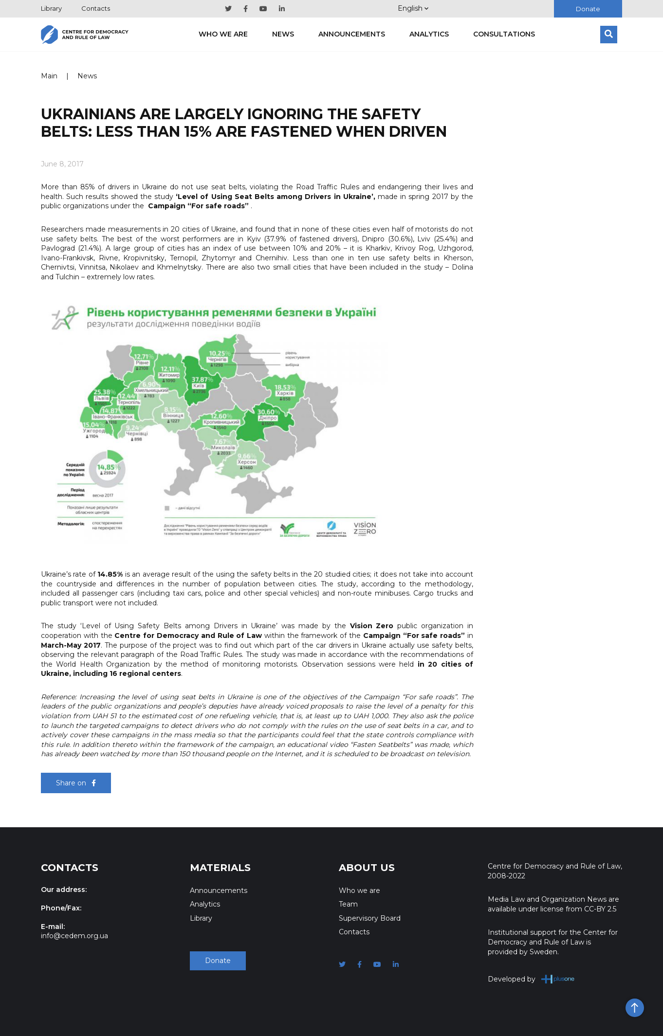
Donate (588, 9)
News (283, 34)
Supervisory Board (370, 918)
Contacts (95, 8)
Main (49, 76)
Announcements (351, 34)
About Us (367, 867)
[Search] (608, 34)
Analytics (429, 34)
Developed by (531, 978)
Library (51, 8)
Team (348, 904)
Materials (220, 867)
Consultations (504, 34)
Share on (76, 783)
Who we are (223, 34)
